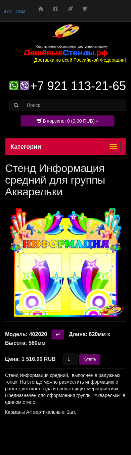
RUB (20, 11)
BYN (7, 11)
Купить (89, 359)
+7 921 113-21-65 (78, 86)
